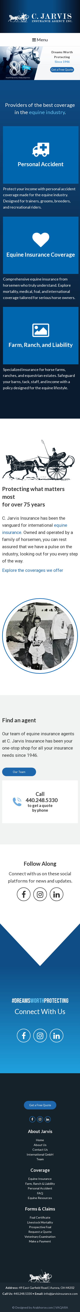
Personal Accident (40, 1188)
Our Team (19, 772)
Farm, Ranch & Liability (40, 1183)
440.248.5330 (23, 1293)
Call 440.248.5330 (42, 802)
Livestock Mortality (40, 1222)
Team (40, 1159)
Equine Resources (40, 1198)
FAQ (40, 1193)
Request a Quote (40, 1231)
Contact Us (40, 1149)
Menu (40, 39)
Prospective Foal (40, 1227)
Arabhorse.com (43, 1307)
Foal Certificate (40, 1217)
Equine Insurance (40, 1178)
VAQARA (61, 1307)
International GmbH (40, 1154)
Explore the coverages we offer (32, 570)
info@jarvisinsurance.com (61, 1293)
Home (40, 1140)
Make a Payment (40, 1241)
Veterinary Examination (40, 1236)
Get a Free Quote (62, 69)
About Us (40, 1145)
